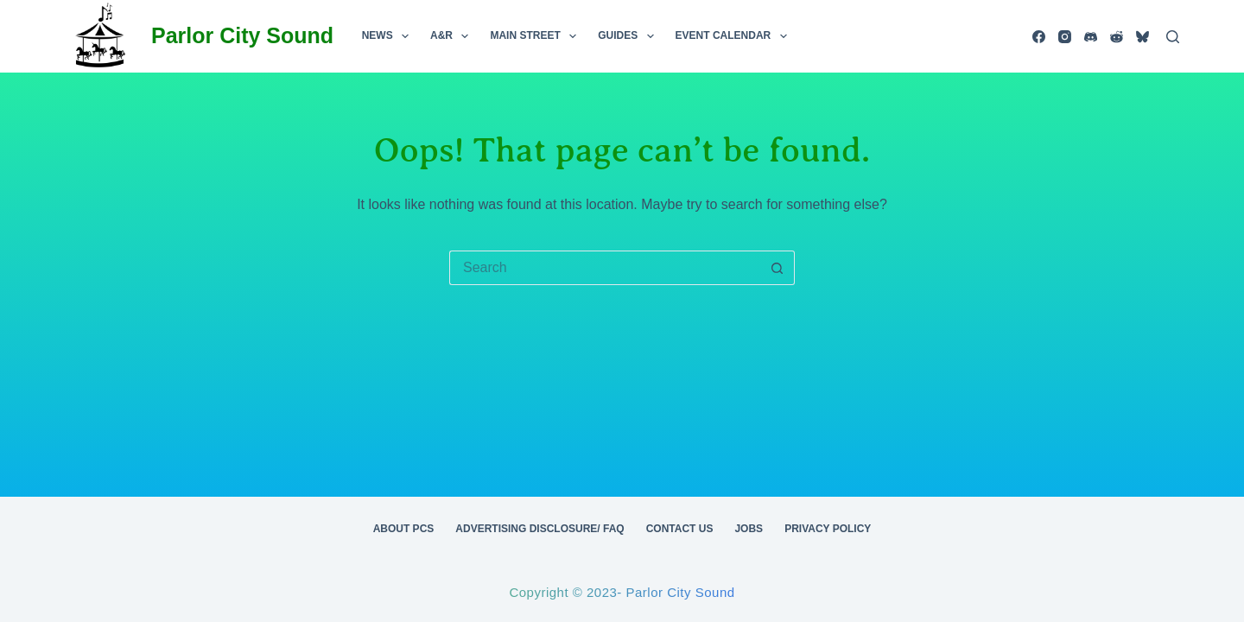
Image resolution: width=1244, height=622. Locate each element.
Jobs (748, 529)
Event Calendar (735, 36)
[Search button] (777, 268)
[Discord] (1090, 36)
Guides (629, 36)
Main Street (536, 36)
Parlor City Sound (242, 35)
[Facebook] (1038, 36)
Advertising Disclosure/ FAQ (539, 529)
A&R (452, 36)
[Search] (1172, 36)
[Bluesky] (1142, 36)
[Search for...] (604, 268)
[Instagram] (1064, 36)
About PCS (404, 529)
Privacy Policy (827, 529)
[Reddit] (1116, 36)
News (389, 36)
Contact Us (680, 529)
